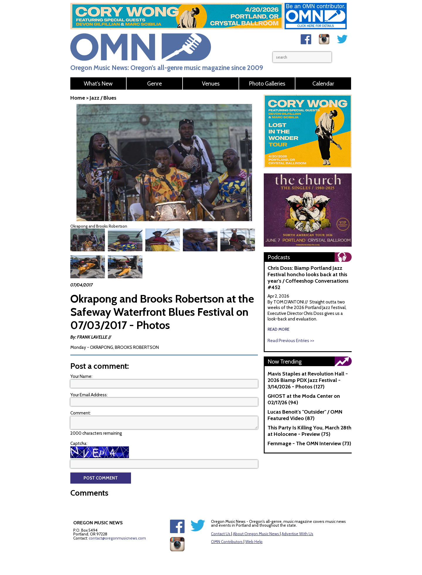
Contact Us (220, 520)
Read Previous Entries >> (291, 340)
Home (77, 98)
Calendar (323, 83)
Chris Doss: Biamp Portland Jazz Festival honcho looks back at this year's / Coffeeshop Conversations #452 (308, 278)
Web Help (254, 527)
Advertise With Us (297, 520)
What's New (98, 83)
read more (279, 329)
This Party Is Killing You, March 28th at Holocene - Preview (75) (309, 430)
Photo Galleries (267, 83)
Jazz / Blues (103, 98)
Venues (210, 83)
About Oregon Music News (256, 520)
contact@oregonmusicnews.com (117, 524)
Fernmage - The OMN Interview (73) (309, 443)
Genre (154, 83)
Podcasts (279, 257)
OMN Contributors (227, 527)
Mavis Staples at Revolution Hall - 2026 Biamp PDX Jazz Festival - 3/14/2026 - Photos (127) (308, 380)
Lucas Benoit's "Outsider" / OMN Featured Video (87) (305, 415)
